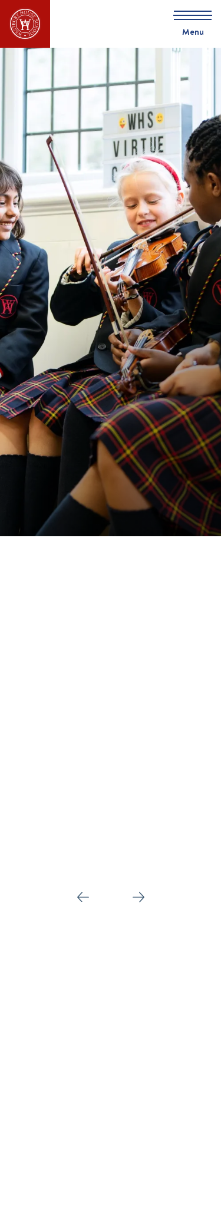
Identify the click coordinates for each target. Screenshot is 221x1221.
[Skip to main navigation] (188, 24)
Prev (83, 894)
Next (138, 894)
